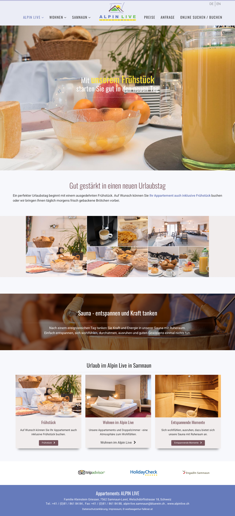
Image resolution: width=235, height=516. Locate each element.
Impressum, (115, 509)
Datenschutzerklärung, (95, 509)
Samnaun (79, 17)
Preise (149, 17)
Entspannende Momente (188, 442)
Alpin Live (32, 17)
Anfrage (168, 17)
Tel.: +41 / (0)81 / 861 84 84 (64, 503)
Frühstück (48, 442)
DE (211, 3)
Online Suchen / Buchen (201, 17)
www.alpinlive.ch (178, 503)
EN (218, 3)
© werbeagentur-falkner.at (138, 509)
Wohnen (56, 17)
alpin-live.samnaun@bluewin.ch (144, 503)
